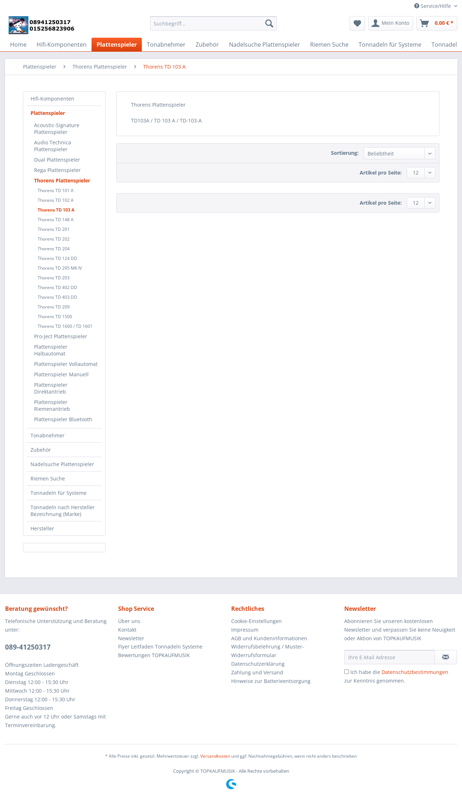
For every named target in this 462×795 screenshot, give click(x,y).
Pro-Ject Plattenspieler (60, 336)
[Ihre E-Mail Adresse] (389, 657)
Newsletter (131, 638)
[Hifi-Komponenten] (62, 44)
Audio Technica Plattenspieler (52, 146)
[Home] (18, 44)
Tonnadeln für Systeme (59, 492)
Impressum (244, 629)
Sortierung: (345, 152)
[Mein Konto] (390, 23)
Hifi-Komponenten (52, 98)
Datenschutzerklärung (258, 663)
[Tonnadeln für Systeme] (390, 44)
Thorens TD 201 (54, 229)
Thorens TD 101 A (56, 190)
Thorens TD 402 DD (57, 287)
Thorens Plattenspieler (62, 180)
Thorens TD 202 (54, 239)
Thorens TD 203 (54, 278)
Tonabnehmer (48, 435)
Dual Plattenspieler (57, 159)
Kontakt (127, 629)
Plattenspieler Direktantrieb (50, 388)
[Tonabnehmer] (166, 44)
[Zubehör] (207, 44)
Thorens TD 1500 (55, 316)
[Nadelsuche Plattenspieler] (264, 44)
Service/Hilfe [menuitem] (433, 6)
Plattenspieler (48, 113)
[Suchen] (269, 23)
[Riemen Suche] (329, 44)
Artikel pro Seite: (381, 172)
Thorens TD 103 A (56, 210)
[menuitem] (213, 26)
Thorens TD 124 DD (57, 258)
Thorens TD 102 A (56, 200)
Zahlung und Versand (257, 672)
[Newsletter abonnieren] (445, 657)
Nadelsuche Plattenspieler (62, 464)
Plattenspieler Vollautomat (66, 364)
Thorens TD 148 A (56, 220)
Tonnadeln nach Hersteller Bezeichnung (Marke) (63, 510)
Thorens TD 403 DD (57, 297)
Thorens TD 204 (54, 249)
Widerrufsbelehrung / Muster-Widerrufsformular (267, 651)
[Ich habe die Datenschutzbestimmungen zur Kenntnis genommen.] (346, 671)
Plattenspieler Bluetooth (63, 419)
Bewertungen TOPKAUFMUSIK (154, 655)
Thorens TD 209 (54, 307)
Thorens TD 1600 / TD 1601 (65, 326)
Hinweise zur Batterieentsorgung (271, 681)
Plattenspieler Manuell (61, 374)
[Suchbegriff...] (213, 23)
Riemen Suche (48, 478)
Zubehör (41, 449)
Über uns (129, 621)
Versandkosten (215, 756)
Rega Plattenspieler (57, 170)
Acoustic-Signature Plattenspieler (56, 128)
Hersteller (42, 528)
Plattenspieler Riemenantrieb (52, 405)
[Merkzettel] (357, 23)
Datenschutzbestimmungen (415, 672)
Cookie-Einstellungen (256, 621)
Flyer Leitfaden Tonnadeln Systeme (160, 646)
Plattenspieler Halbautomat (50, 350)
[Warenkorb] (436, 23)
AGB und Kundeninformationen (269, 638)
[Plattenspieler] (117, 44)
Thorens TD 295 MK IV (60, 268)
